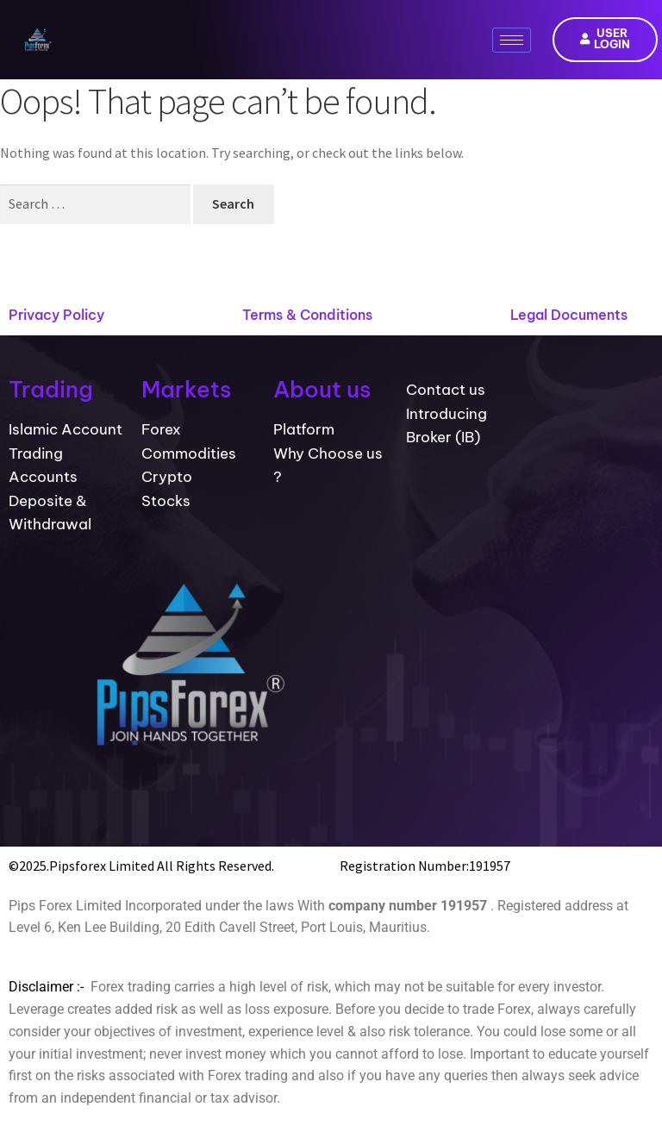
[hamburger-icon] (511, 40)
